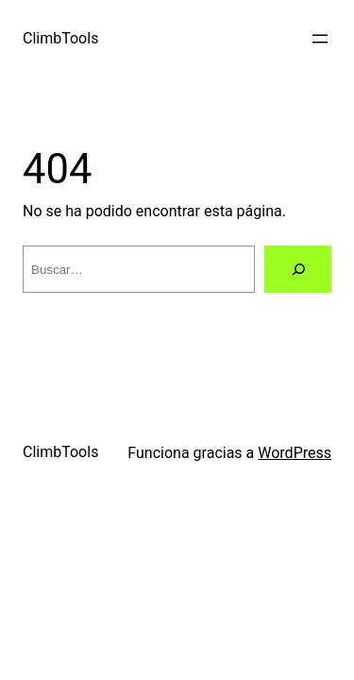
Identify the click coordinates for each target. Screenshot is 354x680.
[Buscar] (297, 269)
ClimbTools (60, 38)
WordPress (294, 453)
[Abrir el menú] (320, 38)
